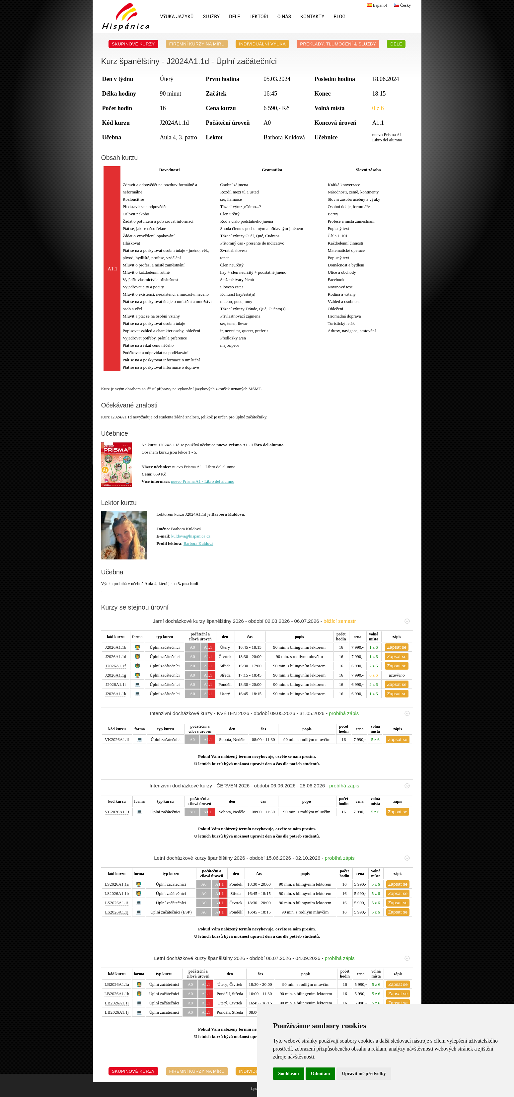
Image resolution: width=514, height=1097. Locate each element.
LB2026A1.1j (117, 1012)
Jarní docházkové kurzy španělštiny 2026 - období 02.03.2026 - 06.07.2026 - (281, 621)
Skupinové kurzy (133, 43)
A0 (192, 647)
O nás (284, 16)
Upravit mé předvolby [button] (364, 1073)
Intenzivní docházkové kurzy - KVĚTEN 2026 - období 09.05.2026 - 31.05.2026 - (280, 713)
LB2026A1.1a (117, 984)
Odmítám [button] (320, 1073)
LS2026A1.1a (117, 884)
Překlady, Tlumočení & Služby (338, 43)
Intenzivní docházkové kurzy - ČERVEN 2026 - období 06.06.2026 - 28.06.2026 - (280, 785)
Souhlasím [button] (288, 1073)
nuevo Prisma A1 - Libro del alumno (202, 481)
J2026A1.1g (115, 675)
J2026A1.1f (116, 665)
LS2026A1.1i (116, 902)
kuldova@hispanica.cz (190, 536)
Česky (401, 5)
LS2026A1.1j (116, 912)
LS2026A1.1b (117, 893)
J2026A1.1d (115, 656)
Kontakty (312, 16)
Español (376, 5)
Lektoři (259, 16)
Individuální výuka (262, 43)
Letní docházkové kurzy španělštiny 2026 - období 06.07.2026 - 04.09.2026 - (281, 958)
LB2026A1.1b (117, 993)
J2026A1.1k (115, 693)
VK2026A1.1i (117, 739)
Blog (340, 16)
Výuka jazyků (177, 16)
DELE (234, 16)
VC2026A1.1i (117, 811)
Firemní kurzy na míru (197, 43)
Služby (211, 16)
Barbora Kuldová (198, 543)
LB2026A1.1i (117, 1002)
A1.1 (208, 647)
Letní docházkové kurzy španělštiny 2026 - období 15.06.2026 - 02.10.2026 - (281, 858)
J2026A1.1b (115, 647)
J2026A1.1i (115, 684)
